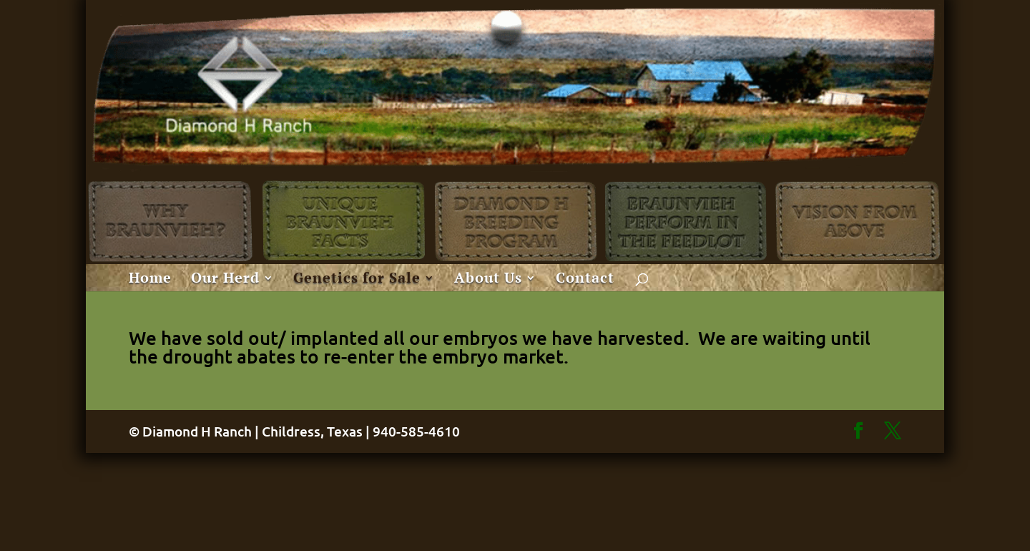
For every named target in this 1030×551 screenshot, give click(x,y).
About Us (488, 280)
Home (150, 280)
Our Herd (225, 280)
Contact (585, 280)
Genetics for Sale (357, 280)
